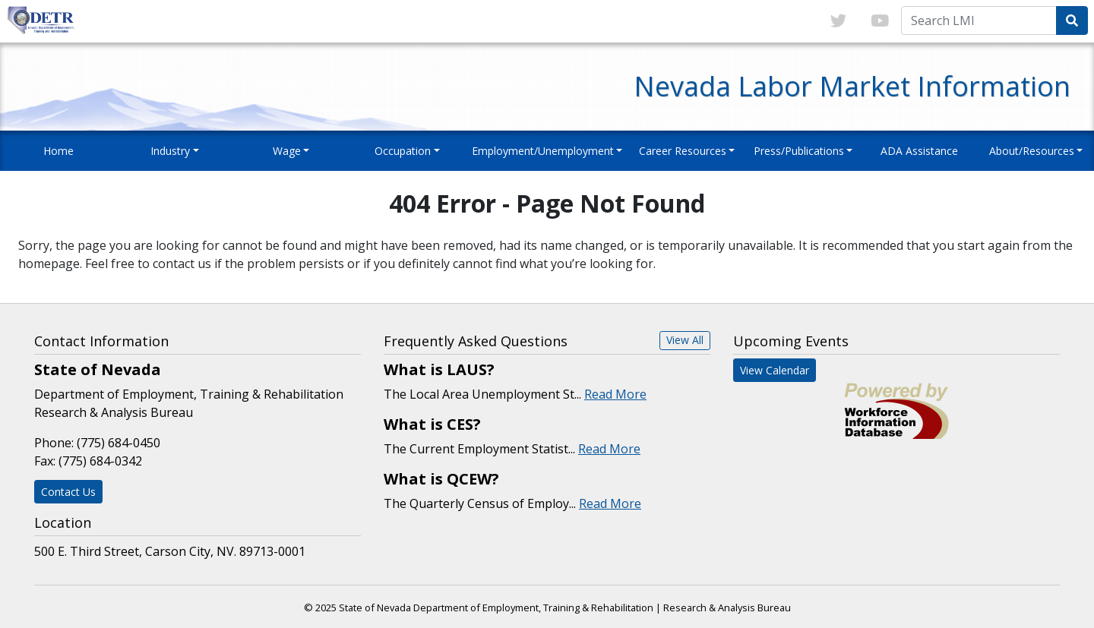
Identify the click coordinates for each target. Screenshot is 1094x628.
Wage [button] (287, 151)
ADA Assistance (919, 151)
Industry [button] (170, 151)
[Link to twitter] (838, 21)
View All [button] (685, 340)
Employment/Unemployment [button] (543, 151)
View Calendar (774, 370)
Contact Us (68, 491)
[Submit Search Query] (1072, 20)
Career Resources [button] (682, 151)
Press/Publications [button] (799, 151)
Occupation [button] (403, 151)
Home (58, 151)
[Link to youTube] (879, 21)
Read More (615, 394)
